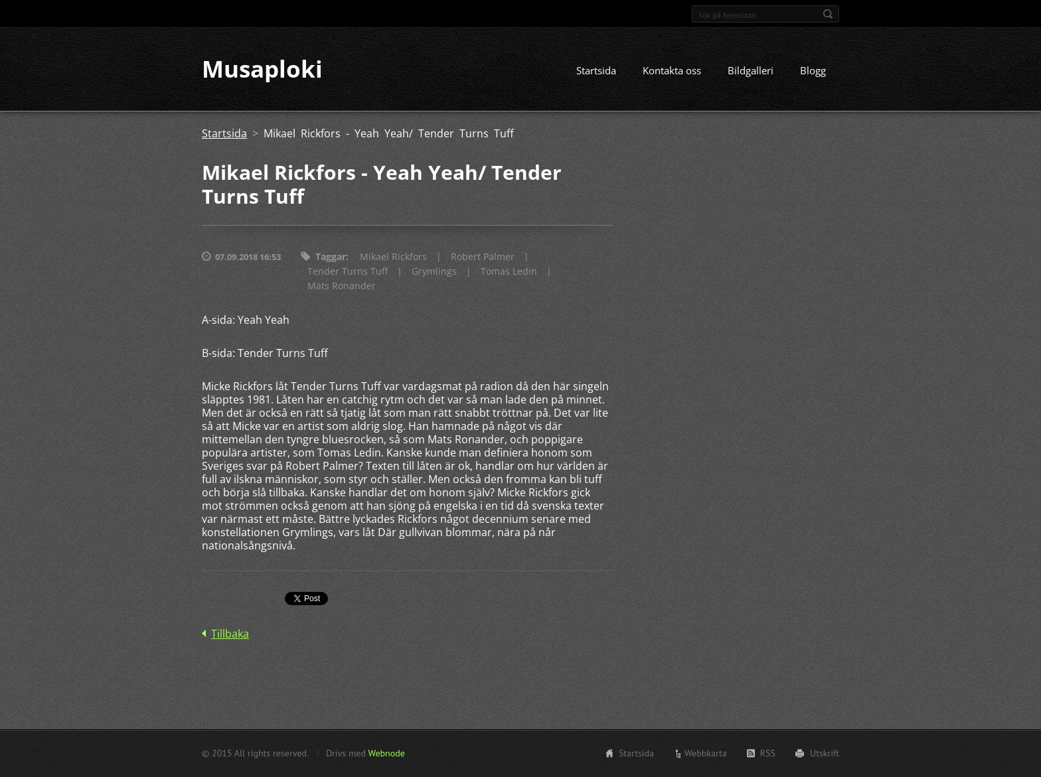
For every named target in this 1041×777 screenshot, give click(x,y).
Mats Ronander (341, 286)
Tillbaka (230, 634)
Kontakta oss (672, 71)
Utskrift (824, 753)
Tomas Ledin (509, 271)
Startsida (596, 71)
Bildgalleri (750, 71)
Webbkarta (705, 753)
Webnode (386, 753)
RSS (767, 753)
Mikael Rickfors (393, 257)
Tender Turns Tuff (347, 271)
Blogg (813, 71)
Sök (828, 14)
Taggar (330, 257)
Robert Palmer (483, 257)
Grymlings (434, 271)
